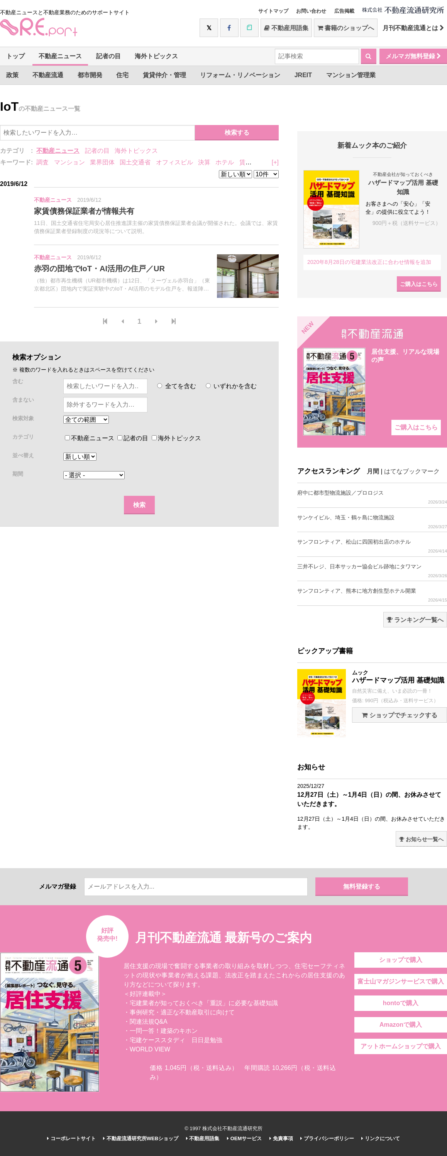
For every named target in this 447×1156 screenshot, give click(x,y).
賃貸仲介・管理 (164, 75)
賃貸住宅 (251, 162)
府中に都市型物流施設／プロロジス (372, 497)
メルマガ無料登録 (413, 56)
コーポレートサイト (71, 1138)
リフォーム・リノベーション (240, 75)
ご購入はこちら (419, 284)
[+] (275, 162)
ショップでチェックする (399, 715)
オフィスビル (174, 162)
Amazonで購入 (400, 1024)
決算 (204, 162)
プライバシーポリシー (327, 1138)
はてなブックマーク (412, 471)
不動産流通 (47, 75)
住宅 (122, 75)
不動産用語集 (286, 28)
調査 (42, 162)
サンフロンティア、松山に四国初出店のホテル (372, 546)
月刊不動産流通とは (413, 28)
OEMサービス (244, 1138)
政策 (12, 75)
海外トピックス (156, 56)
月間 (373, 471)
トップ (15, 56)
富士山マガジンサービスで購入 (400, 981)
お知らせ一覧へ (421, 839)
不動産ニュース (60, 56)
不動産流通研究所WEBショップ (140, 1138)
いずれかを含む (231, 386)
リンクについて (380, 1138)
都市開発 (90, 75)
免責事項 (281, 1138)
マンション (69, 162)
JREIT (303, 75)
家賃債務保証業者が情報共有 (84, 211)
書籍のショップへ (345, 28)
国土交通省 (135, 162)
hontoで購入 (400, 1003)
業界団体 (102, 162)
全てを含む (176, 386)
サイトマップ (273, 11)
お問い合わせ (311, 11)
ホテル (224, 162)
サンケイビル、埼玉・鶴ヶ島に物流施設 (372, 521)
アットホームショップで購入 (401, 1046)
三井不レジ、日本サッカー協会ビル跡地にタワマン (372, 570)
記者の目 (108, 56)
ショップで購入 (400, 960)
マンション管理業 (351, 75)
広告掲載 (344, 11)
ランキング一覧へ (415, 620)
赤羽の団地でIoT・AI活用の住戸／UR (99, 268)
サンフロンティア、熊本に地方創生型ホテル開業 (372, 595)
